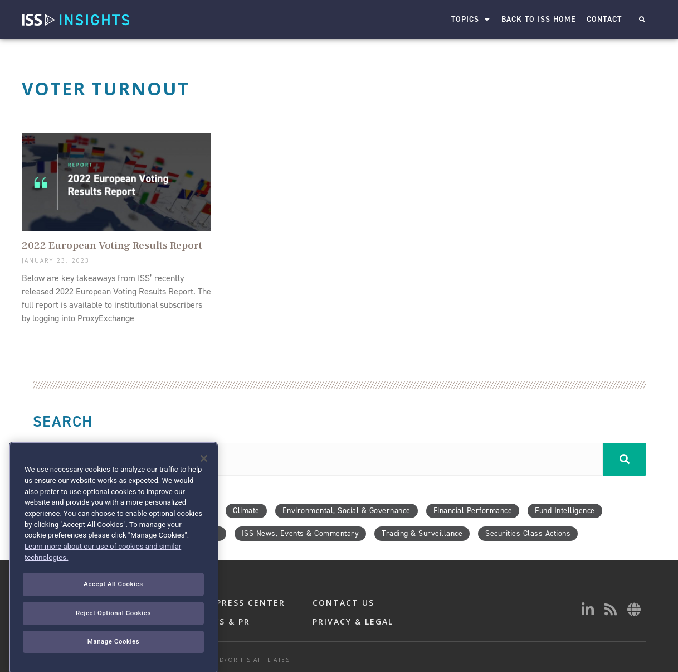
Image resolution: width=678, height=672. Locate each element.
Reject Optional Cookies (113, 658)
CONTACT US (343, 602)
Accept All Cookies (113, 630)
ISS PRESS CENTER (241, 602)
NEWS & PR (224, 621)
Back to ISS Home (539, 19)
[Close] (204, 504)
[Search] (624, 459)
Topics (471, 19)
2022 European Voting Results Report (112, 245)
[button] (642, 19)
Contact (604, 19)
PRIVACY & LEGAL (353, 621)
